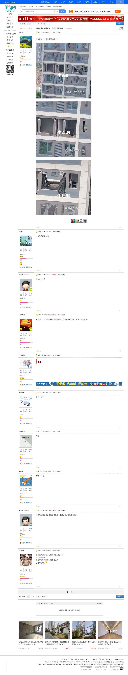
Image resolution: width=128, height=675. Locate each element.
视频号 (71, 2)
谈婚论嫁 (10, 27)
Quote (47, 603)
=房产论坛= (31, 6)
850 (26, 569)
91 (25, 51)
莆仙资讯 (10, 17)
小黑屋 (82, 659)
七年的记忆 (22, 315)
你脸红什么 (22, 431)
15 (21, 51)
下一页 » (71, 592)
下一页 (43, 24)
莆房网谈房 (10, 34)
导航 (111, 2)
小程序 (55, 2)
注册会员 (77, 610)
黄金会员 (22, 338)
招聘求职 (10, 63)
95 (25, 293)
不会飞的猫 (22, 355)
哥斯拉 (21, 231)
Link (44, 603)
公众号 (63, 2)
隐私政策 (95, 659)
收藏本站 (12, 2)
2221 (26, 249)
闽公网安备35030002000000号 (85, 664)
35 (21, 333)
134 (21, 370)
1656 (30, 488)
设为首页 (7, 2)
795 (30, 51)
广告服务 (101, 659)
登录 (119, 2)
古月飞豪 (21, 550)
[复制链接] (69, 28)
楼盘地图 (10, 40)
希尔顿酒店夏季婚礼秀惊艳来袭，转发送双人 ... (93, 12)
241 (26, 529)
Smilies (52, 603)
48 (21, 449)
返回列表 (22, 24)
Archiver (88, 659)
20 (21, 488)
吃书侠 (21, 471)
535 (26, 333)
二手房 (95, 2)
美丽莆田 (10, 24)
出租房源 (10, 43)
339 (26, 409)
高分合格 (21, 392)
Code (49, 603)
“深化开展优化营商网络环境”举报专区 (49, 664)
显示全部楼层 (56, 32)
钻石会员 (22, 254)
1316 (30, 409)
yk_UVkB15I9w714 (24, 510)
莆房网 (87, 2)
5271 (30, 333)
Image (42, 603)
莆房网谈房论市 (40, 6)
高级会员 (22, 298)
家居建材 (10, 53)
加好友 (23, 65)
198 (26, 449)
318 (21, 249)
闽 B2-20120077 (119, 664)
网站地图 (64, 659)
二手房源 (10, 37)
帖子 (55, 11)
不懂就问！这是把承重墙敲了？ (55, 6)
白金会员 (22, 574)
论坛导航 (23, 6)
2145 (30, 293)
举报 (120, 227)
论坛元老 (22, 375)
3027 (30, 529)
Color (39, 603)
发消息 (30, 65)
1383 (30, 449)
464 (26, 488)
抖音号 (79, 2)
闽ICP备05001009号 (117, 659)
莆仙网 (18, 6)
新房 (103, 2)
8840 (30, 569)
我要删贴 (71, 659)
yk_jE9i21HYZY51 (24, 274)
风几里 (21, 32)
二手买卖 (10, 60)
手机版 (77, 659)
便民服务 (10, 56)
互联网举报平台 (68, 664)
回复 (39, 227)
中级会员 (22, 56)
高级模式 (99, 603)
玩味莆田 (10, 20)
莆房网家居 (10, 50)
